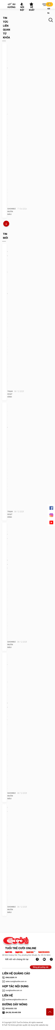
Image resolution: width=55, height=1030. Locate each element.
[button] (43, 5)
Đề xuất (31, 6)
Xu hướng (11, 5)
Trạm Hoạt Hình (10, 394)
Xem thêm (6, 224)
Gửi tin (49, 5)
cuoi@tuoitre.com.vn (12, 990)
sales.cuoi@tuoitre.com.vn (14, 981)
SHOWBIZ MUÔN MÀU (11, 211)
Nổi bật (22, 6)
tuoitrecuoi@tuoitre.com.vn (14, 1000)
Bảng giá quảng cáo (40, 967)
